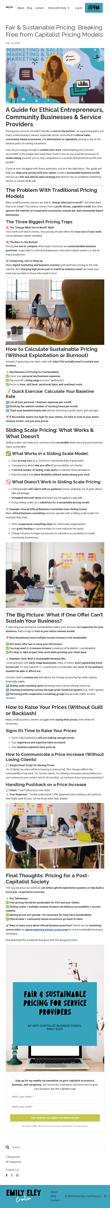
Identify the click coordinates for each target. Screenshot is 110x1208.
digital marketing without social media (48, 929)
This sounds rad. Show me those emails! (55, 1118)
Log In (78, 7)
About (20, 7)
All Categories (13, 1162)
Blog (29, 7)
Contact (39, 7)
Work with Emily (58, 7)
